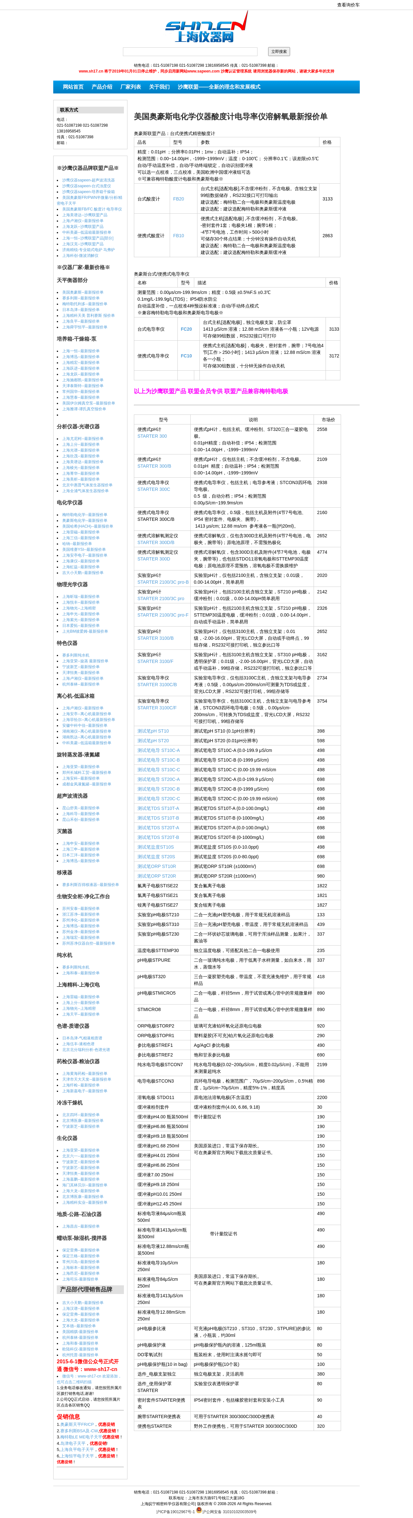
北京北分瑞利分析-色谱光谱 (86, 1049)
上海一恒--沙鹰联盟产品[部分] (88, 238)
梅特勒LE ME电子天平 (81, 1437)
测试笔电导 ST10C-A (158, 750)
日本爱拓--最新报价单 (81, 625)
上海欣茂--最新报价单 (81, 456)
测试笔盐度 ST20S (156, 856)
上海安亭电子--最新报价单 (84, 555)
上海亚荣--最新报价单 (81, 766)
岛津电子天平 (73, 1443)
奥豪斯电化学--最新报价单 (84, 520)
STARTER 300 (152, 436)
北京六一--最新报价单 (81, 1156)
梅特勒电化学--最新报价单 (84, 514)
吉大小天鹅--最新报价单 (83, 572)
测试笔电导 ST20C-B (158, 789)
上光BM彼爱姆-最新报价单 (85, 631)
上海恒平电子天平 (77, 1456)
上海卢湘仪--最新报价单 (83, 221)
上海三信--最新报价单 (81, 538)
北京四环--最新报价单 (81, 1115)
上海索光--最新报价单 (81, 620)
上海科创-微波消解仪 (80, 255)
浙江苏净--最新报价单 (81, 914)
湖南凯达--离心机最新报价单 (86, 737)
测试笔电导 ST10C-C (158, 769)
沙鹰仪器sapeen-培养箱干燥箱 (88, 192)
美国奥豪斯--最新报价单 (83, 292)
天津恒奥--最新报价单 (81, 672)
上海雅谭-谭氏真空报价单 (84, 409)
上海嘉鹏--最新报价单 (81, 1179)
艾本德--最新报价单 (79, 1326)
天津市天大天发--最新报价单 (86, 1079)
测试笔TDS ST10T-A (158, 808)
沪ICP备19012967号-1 (175, 1512)
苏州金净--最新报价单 (81, 931)
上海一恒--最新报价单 (81, 351)
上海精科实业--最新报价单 (84, 1202)
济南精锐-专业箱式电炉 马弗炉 (88, 250)
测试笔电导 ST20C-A (158, 779)
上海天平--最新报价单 (81, 1014)
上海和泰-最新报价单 (80, 1343)
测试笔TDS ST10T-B (158, 818)
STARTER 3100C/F (157, 707)
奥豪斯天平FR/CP (77, 1424)
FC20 (186, 329)
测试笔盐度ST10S (155, 847)
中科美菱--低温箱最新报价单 (86, 232)
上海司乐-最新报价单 (80, 1279)
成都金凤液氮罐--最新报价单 (86, 784)
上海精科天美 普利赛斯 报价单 (88, 315)
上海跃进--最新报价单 (81, 368)
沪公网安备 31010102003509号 (226, 1510)
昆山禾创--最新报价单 (81, 819)
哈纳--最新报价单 (77, 543)
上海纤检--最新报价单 (81, 1085)
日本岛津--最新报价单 (81, 309)
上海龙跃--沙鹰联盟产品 (83, 226)
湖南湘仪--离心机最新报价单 (86, 731)
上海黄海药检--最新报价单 (84, 1073)
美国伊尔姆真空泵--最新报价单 (88, 403)
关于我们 (159, 87)
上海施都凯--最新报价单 (83, 380)
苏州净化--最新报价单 (81, 920)
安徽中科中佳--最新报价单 (84, 725)
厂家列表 (130, 87)
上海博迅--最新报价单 (81, 357)
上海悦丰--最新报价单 (81, 602)
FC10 (186, 355)
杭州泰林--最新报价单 (81, 684)
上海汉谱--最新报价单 (81, 1308)
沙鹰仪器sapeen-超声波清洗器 (88, 180)
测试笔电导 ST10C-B (158, 760)
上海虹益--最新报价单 (81, 567)
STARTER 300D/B (156, 542)
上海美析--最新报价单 (81, 479)
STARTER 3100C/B (157, 684)
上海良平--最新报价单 (81, 321)
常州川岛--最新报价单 (81, 1262)
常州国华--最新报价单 (81, 391)
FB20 (178, 198)
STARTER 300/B (154, 466)
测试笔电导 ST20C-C (158, 798)
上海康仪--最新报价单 (81, 561)
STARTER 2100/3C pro (160, 598)
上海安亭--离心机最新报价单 (86, 714)
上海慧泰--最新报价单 (81, 397)
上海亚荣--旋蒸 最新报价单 (85, 661)
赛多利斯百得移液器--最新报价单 (90, 884)
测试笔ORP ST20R (156, 876)
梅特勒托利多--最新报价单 (84, 304)
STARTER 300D (153, 558)
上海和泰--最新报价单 (81, 973)
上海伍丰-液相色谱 (78, 1044)
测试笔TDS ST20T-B (158, 837)
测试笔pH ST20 (153, 740)
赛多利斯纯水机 (75, 655)
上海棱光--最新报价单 (81, 467)
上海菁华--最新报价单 (81, 473)
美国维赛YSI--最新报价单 (84, 549)
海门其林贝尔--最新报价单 (84, 1185)
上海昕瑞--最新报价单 (81, 596)
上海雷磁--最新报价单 (81, 532)
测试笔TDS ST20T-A (158, 827)
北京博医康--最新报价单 (83, 1120)
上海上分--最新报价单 (81, 444)
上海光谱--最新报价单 (81, 450)
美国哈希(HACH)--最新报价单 (87, 526)
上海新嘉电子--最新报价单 (84, 1091)
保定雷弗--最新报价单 (81, 1250)
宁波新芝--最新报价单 (81, 667)
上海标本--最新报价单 (81, 1267)
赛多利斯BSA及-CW (79, 1430)
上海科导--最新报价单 (81, 814)
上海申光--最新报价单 (81, 614)
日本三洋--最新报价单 (81, 855)
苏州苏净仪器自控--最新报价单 (88, 943)
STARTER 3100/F (155, 661)
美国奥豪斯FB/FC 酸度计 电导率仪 (92, 209)
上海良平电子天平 (77, 1449)
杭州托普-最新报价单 (80, 1355)
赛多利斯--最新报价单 (81, 298)
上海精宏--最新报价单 (81, 362)
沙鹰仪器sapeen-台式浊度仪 (86, 186)
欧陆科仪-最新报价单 (80, 1349)
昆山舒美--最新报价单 (81, 808)
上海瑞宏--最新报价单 (81, 937)
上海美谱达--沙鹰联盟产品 (84, 215)
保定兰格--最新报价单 (81, 1256)
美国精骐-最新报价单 (80, 1331)
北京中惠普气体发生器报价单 (87, 485)
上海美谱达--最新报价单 (83, 462)
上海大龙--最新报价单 (81, 1191)
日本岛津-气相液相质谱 (82, 1038)
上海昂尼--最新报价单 (81, 1273)
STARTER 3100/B (155, 638)
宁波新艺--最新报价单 (81, 1167)
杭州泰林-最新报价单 (80, 1337)
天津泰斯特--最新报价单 (83, 386)
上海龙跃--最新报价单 (81, 374)
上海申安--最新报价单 (81, 843)
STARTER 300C (153, 489)
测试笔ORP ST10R (156, 866)
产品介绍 (102, 87)
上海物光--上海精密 (79, 608)
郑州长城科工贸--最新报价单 (86, 772)
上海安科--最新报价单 (81, 778)
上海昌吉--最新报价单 (81, 1226)
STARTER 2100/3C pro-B (163, 582)
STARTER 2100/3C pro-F (162, 615)
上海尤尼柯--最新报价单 (83, 438)
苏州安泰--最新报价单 (81, 908)
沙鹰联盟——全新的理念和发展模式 (219, 87)
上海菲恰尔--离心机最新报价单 (88, 719)
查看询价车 (348, 4)
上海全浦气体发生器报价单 (85, 491)
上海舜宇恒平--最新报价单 (84, 327)
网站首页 (73, 87)
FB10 (178, 235)
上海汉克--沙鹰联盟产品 (83, 244)
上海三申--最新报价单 (81, 849)
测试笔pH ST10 (153, 731)
